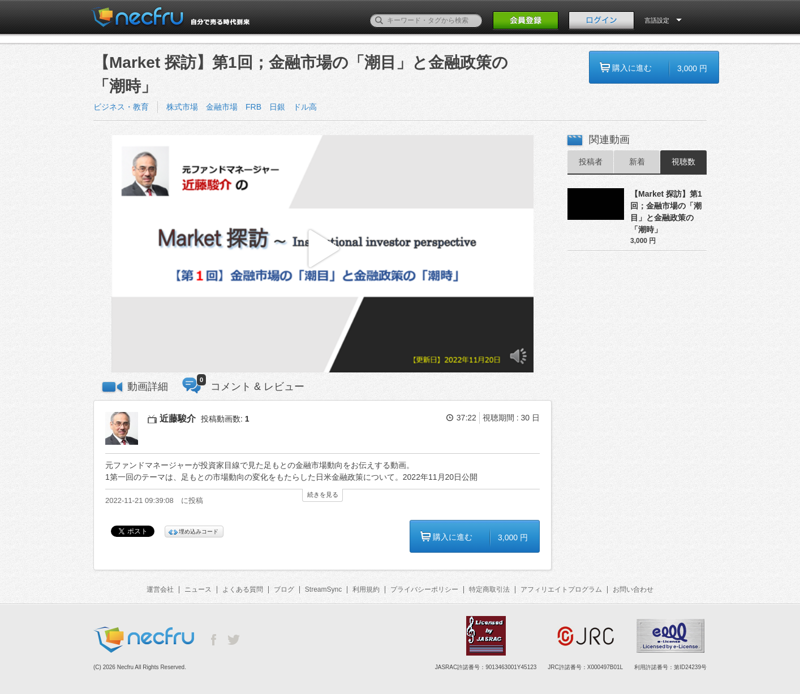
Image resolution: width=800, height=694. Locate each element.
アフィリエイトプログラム (561, 589)
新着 (637, 161)
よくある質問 (242, 589)
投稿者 (591, 161)
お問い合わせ (633, 589)
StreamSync (323, 589)
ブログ (284, 589)
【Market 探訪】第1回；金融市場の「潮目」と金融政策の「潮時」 (666, 211)
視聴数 (683, 161)
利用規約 (366, 589)
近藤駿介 (178, 418)
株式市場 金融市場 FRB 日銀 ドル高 (241, 106)
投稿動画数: (225, 418)
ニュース (198, 589)
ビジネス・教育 (121, 106)
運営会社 (160, 589)
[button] (322, 254)
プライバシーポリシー (424, 589)
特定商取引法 (489, 589)
